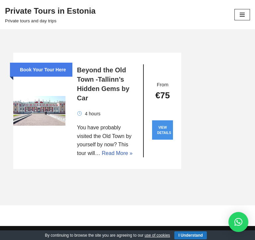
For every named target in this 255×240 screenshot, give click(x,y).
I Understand (190, 235)
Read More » (117, 153)
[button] (238, 222)
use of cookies (157, 235)
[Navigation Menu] (242, 14)
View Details (164, 130)
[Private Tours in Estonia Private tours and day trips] (50, 15)
